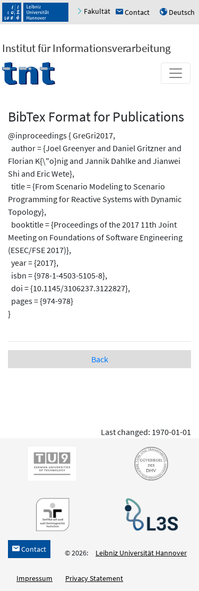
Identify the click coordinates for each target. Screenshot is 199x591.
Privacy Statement (94, 578)
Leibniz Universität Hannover (141, 553)
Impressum (34, 578)
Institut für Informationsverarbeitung (86, 48)
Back (99, 359)
